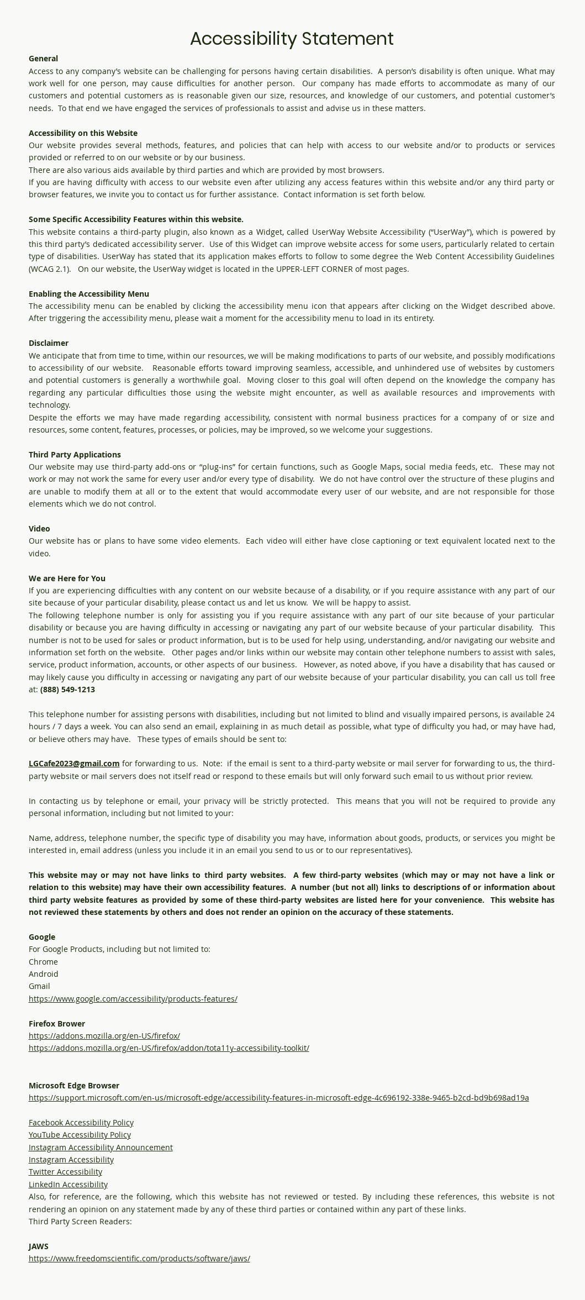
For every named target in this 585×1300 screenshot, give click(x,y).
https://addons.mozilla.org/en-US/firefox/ (104, 1035)
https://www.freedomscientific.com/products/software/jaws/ (139, 1258)
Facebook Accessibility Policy (81, 1122)
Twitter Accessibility (65, 1171)
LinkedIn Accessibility (68, 1184)
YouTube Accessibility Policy (80, 1134)
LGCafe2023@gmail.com (74, 763)
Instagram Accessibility (71, 1159)
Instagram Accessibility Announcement (101, 1147)
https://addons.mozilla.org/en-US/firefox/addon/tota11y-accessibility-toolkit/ (169, 1048)
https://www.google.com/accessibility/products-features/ (133, 998)
